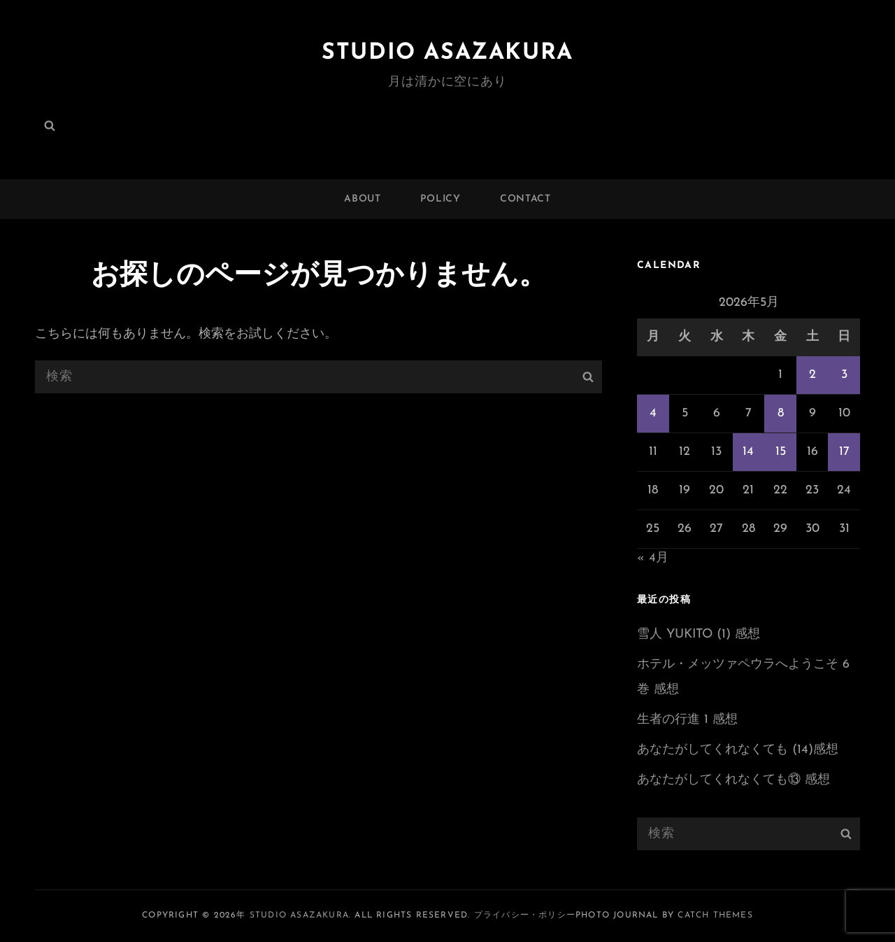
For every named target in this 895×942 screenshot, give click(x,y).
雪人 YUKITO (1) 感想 (698, 634)
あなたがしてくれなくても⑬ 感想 (733, 780)
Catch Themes (715, 915)
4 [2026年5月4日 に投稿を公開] (653, 413)
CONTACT (525, 199)
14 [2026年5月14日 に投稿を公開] (748, 451)
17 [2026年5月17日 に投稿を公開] (844, 451)
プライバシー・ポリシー (524, 915)
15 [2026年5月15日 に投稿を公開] (780, 451)
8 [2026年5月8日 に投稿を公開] (781, 413)
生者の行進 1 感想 (687, 719)
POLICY (440, 199)
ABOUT (362, 199)
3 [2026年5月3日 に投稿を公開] (844, 374)
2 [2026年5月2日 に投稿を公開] (812, 374)
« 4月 (652, 558)
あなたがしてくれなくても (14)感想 (737, 750)
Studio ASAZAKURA (447, 53)
